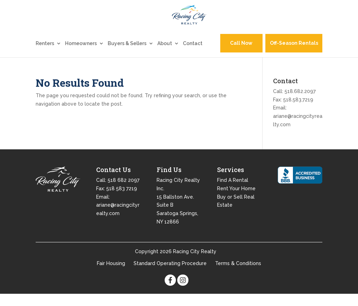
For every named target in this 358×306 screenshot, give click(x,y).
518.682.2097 (300, 103)
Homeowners (81, 55)
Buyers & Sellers (127, 55)
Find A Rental (232, 192)
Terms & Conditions (238, 275)
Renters (45, 55)
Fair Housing (111, 275)
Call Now (241, 55)
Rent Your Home (236, 200)
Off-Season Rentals (294, 55)
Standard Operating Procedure (170, 275)
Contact (192, 55)
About (164, 55)
